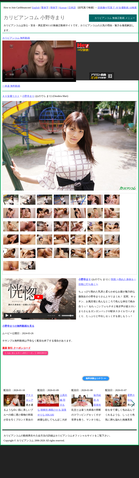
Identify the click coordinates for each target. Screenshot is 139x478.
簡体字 (54, 7)
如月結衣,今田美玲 (97, 400)
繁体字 (45, 7)
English (35, 7)
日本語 (72, 7)
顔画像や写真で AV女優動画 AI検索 (117, 7)
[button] (133, 403)
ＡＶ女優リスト (11, 96)
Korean (63, 7)
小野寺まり (28, 96)
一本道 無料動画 (11, 86)
